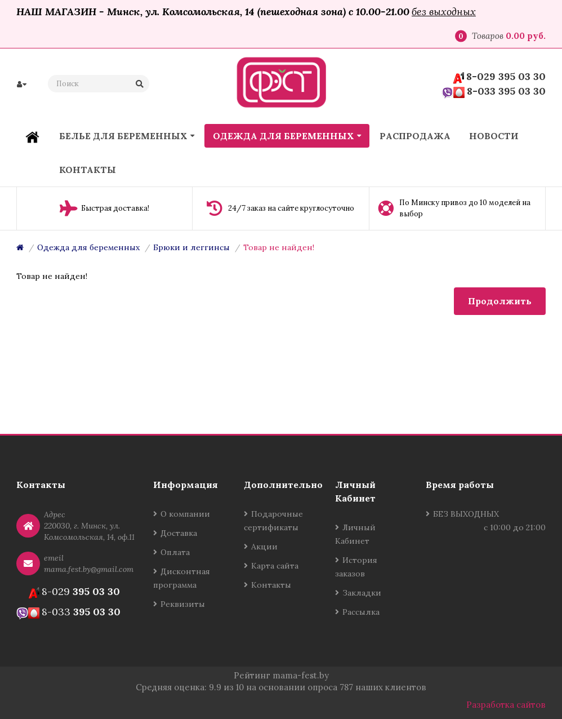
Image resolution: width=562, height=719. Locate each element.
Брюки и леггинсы (191, 247)
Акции (264, 547)
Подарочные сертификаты (273, 520)
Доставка (178, 533)
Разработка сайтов (506, 704)
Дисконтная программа (181, 578)
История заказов (356, 567)
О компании (185, 514)
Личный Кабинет (355, 534)
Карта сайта (274, 566)
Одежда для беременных (88, 247)
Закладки (361, 593)
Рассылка (361, 612)
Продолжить (500, 301)
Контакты (271, 585)
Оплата (175, 552)
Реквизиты (182, 604)
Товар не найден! (278, 247)
